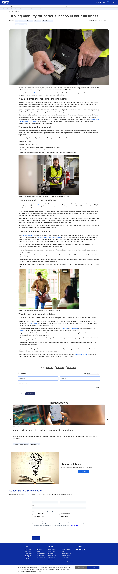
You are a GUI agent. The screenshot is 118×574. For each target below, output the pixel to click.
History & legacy (28, 551)
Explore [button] (83, 471)
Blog (75, 6)
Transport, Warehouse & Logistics (18, 8)
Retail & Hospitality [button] (47, 20)
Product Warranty (51, 561)
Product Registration (66, 6)
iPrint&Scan (64, 328)
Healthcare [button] (37, 20)
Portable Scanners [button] (71, 367)
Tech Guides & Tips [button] (35, 444)
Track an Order (51, 553)
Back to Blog (15, 11)
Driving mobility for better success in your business (37, 8)
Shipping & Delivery (51, 557)
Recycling (64, 559)
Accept (93, 568)
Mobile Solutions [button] (60, 367)
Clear (20, 393)
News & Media (27, 558)
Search (113, 2)
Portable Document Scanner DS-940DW (49, 237)
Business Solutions (66, 553)
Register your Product (52, 555)
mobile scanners (28, 235)
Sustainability (39, 549)
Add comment (30, 393)
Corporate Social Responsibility (28, 556)
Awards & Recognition (29, 553)
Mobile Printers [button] (49, 367)
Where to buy (54, 6)
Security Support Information (68, 561)
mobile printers (38, 204)
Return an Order (51, 559)
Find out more (81, 568)
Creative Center (65, 555)
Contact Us (38, 551)
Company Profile (28, 549)
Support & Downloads (30, 6)
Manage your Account (52, 551)
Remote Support (65, 557)
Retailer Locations (66, 549)
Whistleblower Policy (40, 557)
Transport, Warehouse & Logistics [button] (24, 20)
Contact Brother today (81, 354)
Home (4, 8)
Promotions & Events (40, 553)
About (81, 6)
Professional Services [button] (21, 24)
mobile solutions (36, 93)
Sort (85, 373)
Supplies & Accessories (15, 6)
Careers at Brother (40, 555)
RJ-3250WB (33, 323)
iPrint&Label (74, 328)
